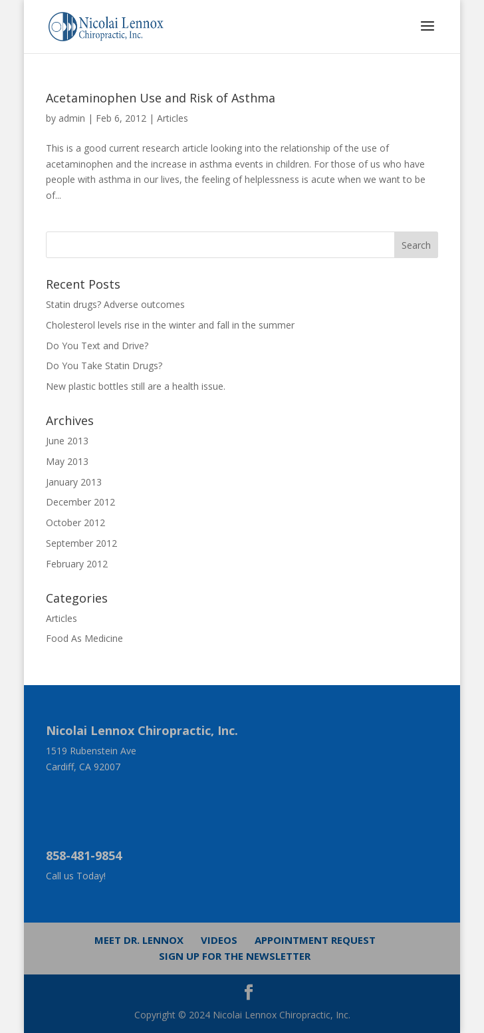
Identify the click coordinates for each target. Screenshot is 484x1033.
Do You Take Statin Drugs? (104, 365)
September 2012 (81, 543)
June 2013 (67, 440)
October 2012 (75, 522)
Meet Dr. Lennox (138, 940)
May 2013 (67, 461)
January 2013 (74, 482)
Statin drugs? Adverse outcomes (115, 304)
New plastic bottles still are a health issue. (135, 386)
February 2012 (77, 563)
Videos (219, 940)
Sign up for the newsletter (234, 955)
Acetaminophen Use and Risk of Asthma (160, 98)
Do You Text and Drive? (97, 345)
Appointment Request (315, 940)
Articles (172, 118)
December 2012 (80, 502)
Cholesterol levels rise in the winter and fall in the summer (170, 325)
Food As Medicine (84, 638)
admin (72, 118)
